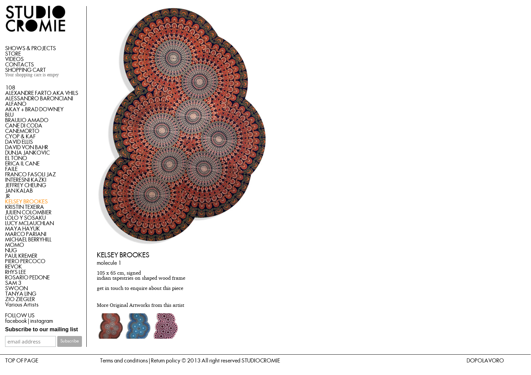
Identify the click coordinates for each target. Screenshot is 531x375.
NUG (11, 250)
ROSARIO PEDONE (27, 277)
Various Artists (22, 305)
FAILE (11, 169)
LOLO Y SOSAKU (25, 218)
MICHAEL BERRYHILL (28, 239)
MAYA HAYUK (22, 229)
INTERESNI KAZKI (25, 180)
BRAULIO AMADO (26, 120)
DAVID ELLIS (19, 142)
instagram (41, 321)
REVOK (13, 267)
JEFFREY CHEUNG (25, 185)
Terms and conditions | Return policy (140, 360)
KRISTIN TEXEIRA (24, 207)
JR (7, 196)
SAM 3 (13, 283)
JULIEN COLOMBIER (28, 212)
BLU (9, 115)
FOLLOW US (20, 315)
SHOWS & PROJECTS (30, 48)
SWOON (16, 288)
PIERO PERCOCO (25, 261)
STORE (13, 54)
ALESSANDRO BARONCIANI (39, 98)
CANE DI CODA (23, 126)
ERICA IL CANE (22, 163)
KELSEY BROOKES (26, 201)
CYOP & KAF (20, 136)
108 (10, 88)
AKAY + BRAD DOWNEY (34, 109)
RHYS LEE (15, 272)
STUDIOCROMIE (260, 360)
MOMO (14, 245)
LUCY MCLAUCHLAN (29, 223)
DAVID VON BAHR (26, 147)
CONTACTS (19, 64)
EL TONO (16, 158)
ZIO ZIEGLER (20, 299)
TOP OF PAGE (21, 360)
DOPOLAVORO (485, 360)
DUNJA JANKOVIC (27, 153)
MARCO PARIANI (25, 234)
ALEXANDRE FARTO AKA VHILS (41, 93)
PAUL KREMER (21, 256)
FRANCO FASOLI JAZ (30, 174)
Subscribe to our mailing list (41, 329)
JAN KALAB (19, 191)
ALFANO (15, 104)
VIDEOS (14, 59)
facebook (16, 321)
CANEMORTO (22, 131)
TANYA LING (20, 294)
